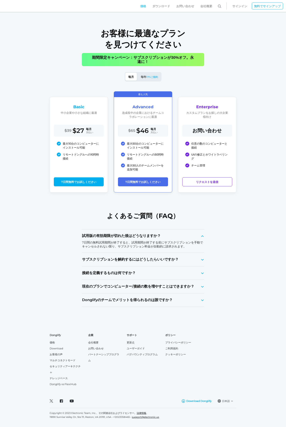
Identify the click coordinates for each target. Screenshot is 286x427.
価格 (143, 6)
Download (56, 348)
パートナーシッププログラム (103, 357)
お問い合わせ (185, 6)
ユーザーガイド (136, 348)
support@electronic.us (145, 416)
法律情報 (141, 413)
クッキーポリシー (175, 354)
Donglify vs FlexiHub (63, 384)
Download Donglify (197, 401)
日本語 (225, 401)
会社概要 (206, 6)
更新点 (130, 342)
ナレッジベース (59, 378)
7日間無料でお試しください (78, 182)
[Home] (24, 6)
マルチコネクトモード (62, 360)
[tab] (143, 236)
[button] (143, 236)
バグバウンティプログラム (142, 354)
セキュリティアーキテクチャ (65, 369)
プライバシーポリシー (178, 342)
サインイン (239, 6)
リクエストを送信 (207, 182)
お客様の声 (56, 354)
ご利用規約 (171, 348)
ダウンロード (161, 6)
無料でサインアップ (267, 6)
